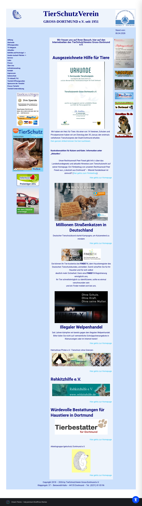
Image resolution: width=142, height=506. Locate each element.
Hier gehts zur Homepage (101, 177)
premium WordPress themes (37, 502)
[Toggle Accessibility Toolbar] (136, 500)
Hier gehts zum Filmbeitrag (85, 173)
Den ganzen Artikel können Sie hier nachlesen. (71, 141)
